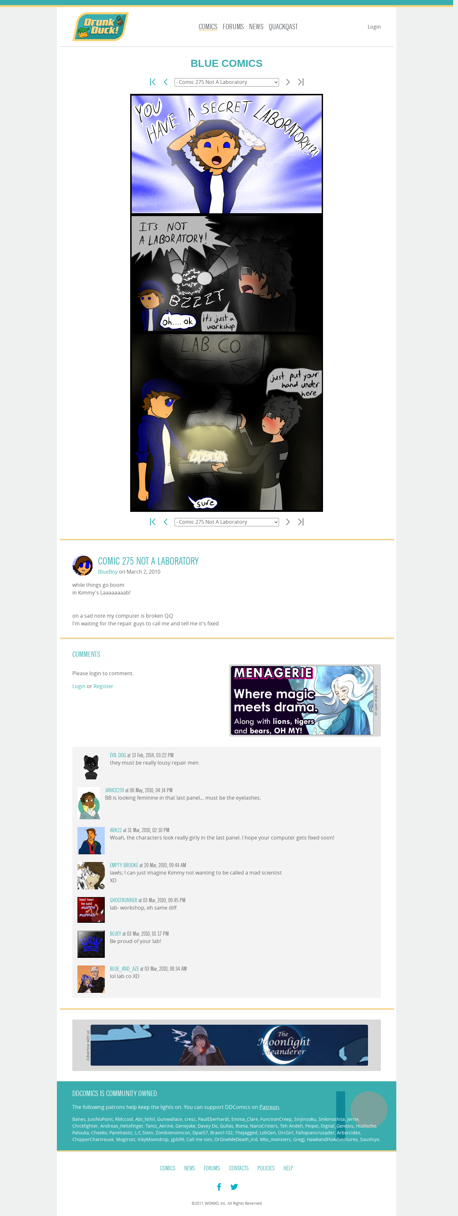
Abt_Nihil (145, 1119)
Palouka (80, 1133)
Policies (266, 1168)
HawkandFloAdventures (332, 1139)
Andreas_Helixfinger (121, 1126)
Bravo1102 (221, 1133)
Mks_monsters (275, 1139)
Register (103, 686)
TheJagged (246, 1133)
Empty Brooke (124, 865)
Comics (208, 27)
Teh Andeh (291, 1126)
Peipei (312, 1126)
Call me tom (199, 1139)
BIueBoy (108, 571)
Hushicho (366, 1126)
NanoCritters (264, 1126)
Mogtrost (125, 1139)
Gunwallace (169, 1119)
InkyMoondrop (153, 1139)
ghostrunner (123, 900)
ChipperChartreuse (93, 1139)
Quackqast (283, 27)
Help (288, 1168)
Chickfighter (85, 1126)
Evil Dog (118, 755)
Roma (242, 1126)
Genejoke (185, 1126)
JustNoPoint (100, 1119)
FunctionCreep (276, 1119)
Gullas (226, 1126)
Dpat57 (200, 1133)
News (256, 27)
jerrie (353, 1119)
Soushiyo (369, 1139)
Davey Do (208, 1126)
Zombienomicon (173, 1133)
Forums (233, 27)
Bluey (115, 933)
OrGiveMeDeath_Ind (236, 1139)
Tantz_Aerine (159, 1126)
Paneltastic (121, 1133)
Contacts (239, 1168)
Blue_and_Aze (124, 969)
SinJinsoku (305, 1119)
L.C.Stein (144, 1133)
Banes (78, 1119)
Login (374, 26)
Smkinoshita (332, 1119)
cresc (190, 1119)
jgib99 (177, 1139)
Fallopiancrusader (315, 1133)
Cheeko (99, 1133)
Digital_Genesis (337, 1126)
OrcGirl (285, 1133)
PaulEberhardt (213, 1119)
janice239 (114, 790)
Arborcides (348, 1133)
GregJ (299, 1139)
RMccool (124, 1119)
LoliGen (268, 1133)
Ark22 (116, 830)
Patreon (269, 1107)
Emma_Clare (244, 1119)
